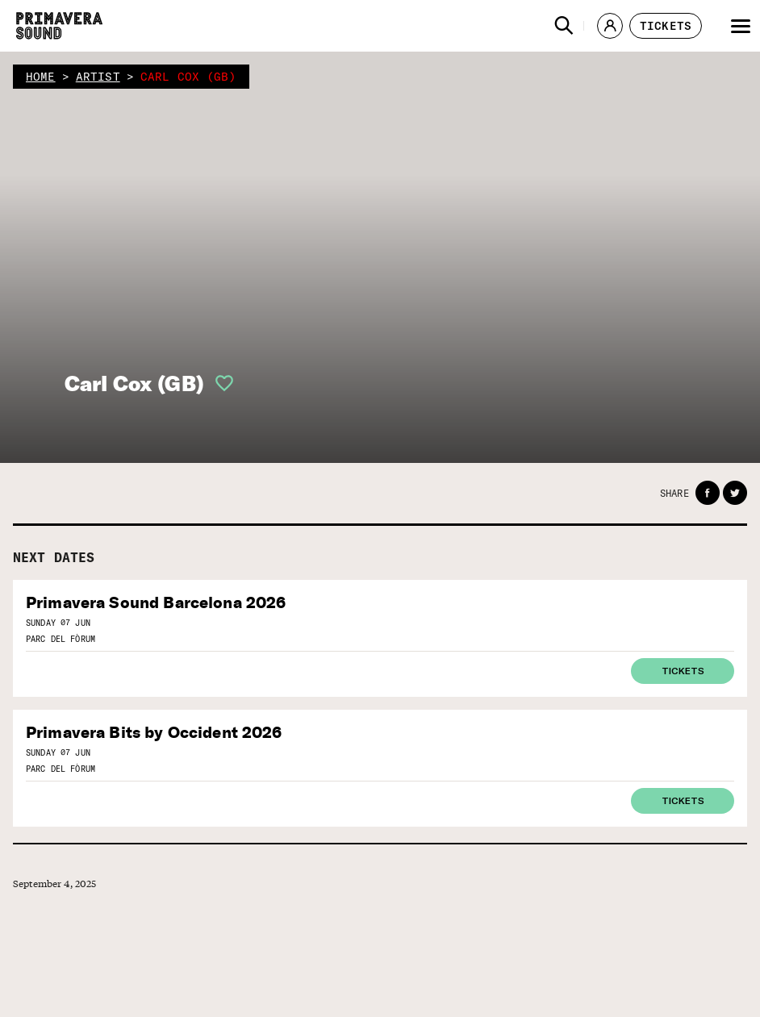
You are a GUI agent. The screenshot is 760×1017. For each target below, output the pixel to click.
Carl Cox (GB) (134, 383)
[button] (564, 26)
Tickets (683, 670)
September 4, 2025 (55, 883)
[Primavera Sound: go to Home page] (59, 26)
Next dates (54, 557)
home (41, 76)
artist (98, 76)
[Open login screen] (219, 383)
